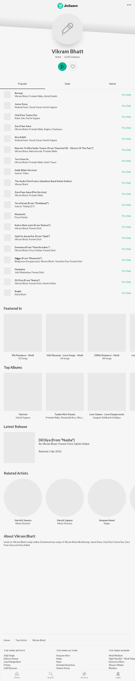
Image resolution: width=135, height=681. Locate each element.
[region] (67, 640)
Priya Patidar (21, 217)
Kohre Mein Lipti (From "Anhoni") (33, 225)
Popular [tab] (22, 83)
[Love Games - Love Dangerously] (107, 392)
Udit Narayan (10, 668)
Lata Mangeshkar (12, 661)
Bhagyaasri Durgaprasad (27, 261)
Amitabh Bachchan (65, 665)
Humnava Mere (116, 661)
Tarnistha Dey (62, 261)
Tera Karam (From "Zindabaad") (32, 203)
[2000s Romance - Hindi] (107, 333)
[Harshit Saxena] (23, 498)
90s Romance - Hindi (23, 355)
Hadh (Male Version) (26, 170)
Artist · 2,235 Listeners (67, 57)
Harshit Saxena (23, 520)
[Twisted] (23, 392)
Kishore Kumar (11, 658)
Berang (19, 93)
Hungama (20, 269)
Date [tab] (67, 83)
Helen (59, 658)
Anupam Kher (63, 655)
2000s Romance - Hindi (106, 355)
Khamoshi (20, 214)
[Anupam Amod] (107, 498)
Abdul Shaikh (50, 96)
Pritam (7, 665)
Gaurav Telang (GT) (25, 206)
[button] (73, 66)
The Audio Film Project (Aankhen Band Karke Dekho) (43, 181)
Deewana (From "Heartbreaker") (32, 247)
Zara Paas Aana (23, 126)
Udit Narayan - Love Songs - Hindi (65, 355)
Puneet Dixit (35, 228)
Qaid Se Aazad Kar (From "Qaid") (32, 236)
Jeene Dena (21, 104)
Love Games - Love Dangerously (106, 414)
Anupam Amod (107, 520)
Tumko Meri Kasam (65, 414)
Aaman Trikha (22, 173)
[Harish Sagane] (65, 498)
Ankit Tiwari (50, 162)
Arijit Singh (9, 655)
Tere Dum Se (22, 159)
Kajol (58, 661)
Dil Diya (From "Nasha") (27, 280)
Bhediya (113, 668)
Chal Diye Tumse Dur (26, 115)
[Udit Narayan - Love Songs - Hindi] (65, 333)
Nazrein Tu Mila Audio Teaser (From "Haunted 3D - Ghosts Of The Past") (54, 148)
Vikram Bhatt (67, 51)
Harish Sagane (50, 107)
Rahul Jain (20, 118)
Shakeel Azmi (21, 107)
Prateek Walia (36, 96)
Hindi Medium (116, 655)
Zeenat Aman (63, 668)
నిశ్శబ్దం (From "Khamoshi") (28, 258)
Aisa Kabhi (20, 137)
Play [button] (62, 66)
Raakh (18, 291)
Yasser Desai (35, 107)
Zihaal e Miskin (116, 665)
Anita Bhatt (20, 294)
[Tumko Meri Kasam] (65, 392)
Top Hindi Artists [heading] (14, 650)
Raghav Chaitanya (53, 129)
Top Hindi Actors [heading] (67, 650)
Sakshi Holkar (49, 283)
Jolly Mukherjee (23, 272)
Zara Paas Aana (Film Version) (30, 192)
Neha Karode (35, 151)
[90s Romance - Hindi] (23, 333)
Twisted (22, 414)
